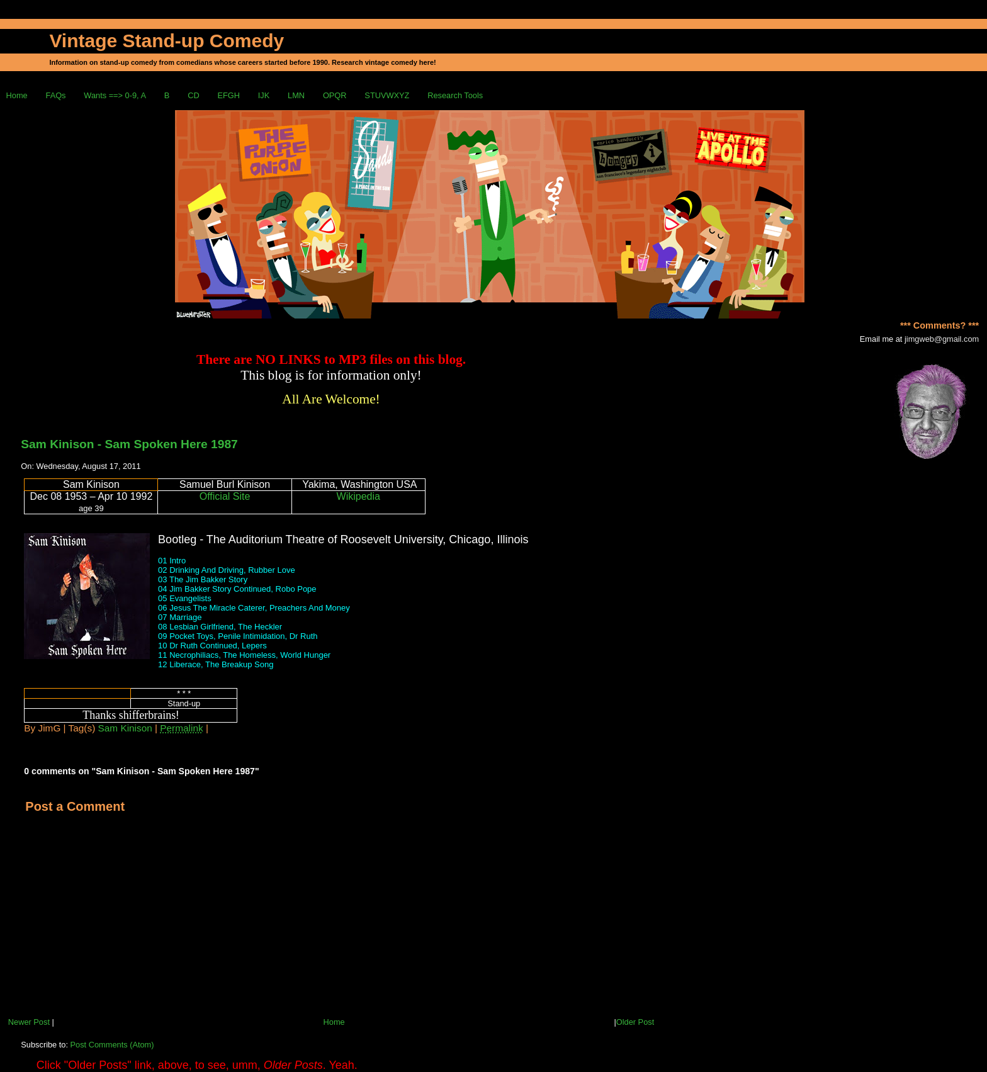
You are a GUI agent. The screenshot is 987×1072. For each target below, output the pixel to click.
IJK (264, 95)
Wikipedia (358, 496)
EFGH (228, 95)
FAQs (56, 95)
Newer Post (29, 1022)
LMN (296, 95)
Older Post (635, 1022)
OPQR (335, 95)
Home (17, 95)
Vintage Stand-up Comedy (166, 40)
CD (193, 95)
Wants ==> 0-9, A (115, 95)
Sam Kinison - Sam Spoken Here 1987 (129, 444)
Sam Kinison (125, 728)
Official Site (225, 496)
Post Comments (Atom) (112, 1044)
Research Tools (455, 95)
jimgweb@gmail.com (942, 339)
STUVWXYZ (386, 95)
